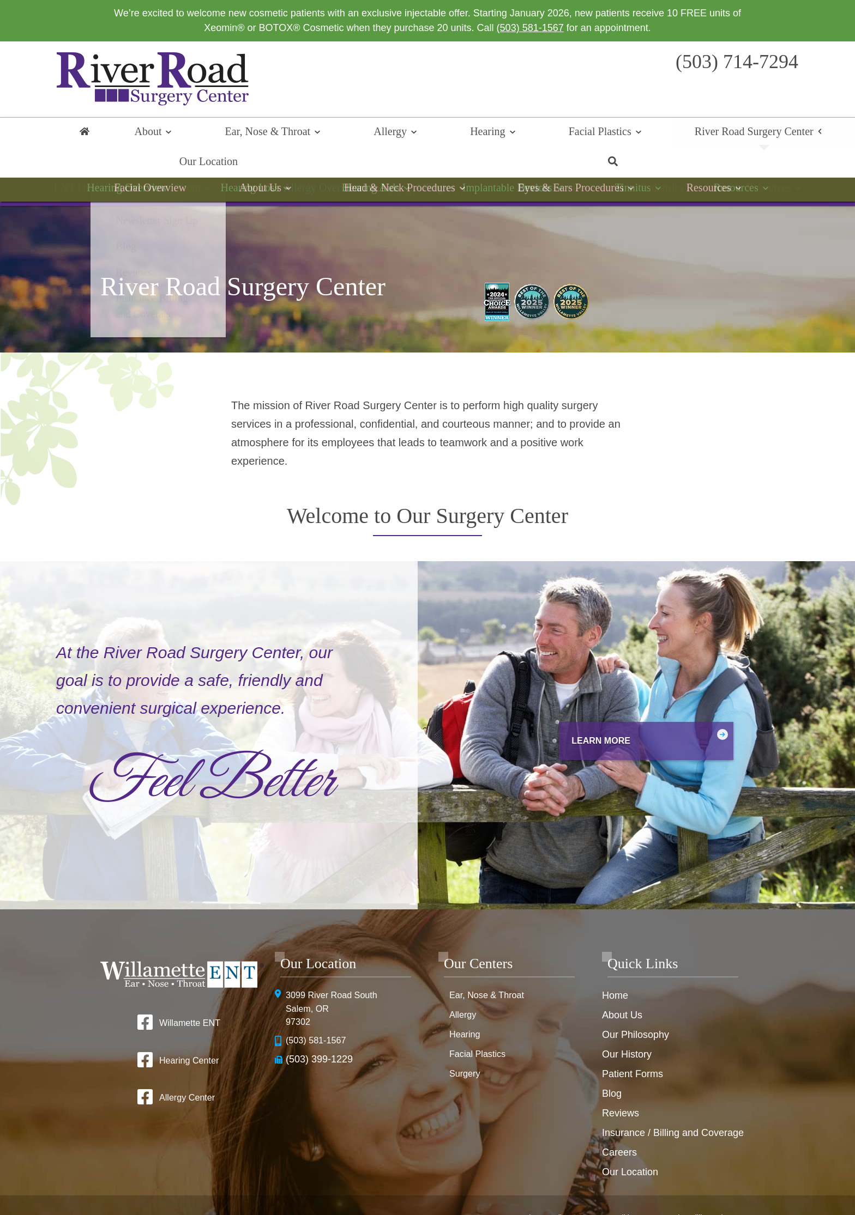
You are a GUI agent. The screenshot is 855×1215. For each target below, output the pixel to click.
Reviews (620, 1085)
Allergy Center (186, 1071)
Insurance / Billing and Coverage (673, 1105)
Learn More (572, 713)
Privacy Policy (546, 1182)
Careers (619, 1125)
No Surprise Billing (696, 1182)
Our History (627, 1027)
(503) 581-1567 (530, 27)
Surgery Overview (428, 171)
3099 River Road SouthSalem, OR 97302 (337, 983)
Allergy (315, 134)
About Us (622, 987)
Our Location (704, 134)
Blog (612, 1066)
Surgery (466, 1046)
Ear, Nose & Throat (224, 134)
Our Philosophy (635, 1007)
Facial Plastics (461, 134)
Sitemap (462, 1200)
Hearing (380, 134)
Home (84, 134)
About (135, 134)
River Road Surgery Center (583, 134)
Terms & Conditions (616, 1182)
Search (771, 134)
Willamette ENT (189, 995)
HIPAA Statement (479, 1182)
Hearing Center (188, 1033)
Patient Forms (632, 1046)
